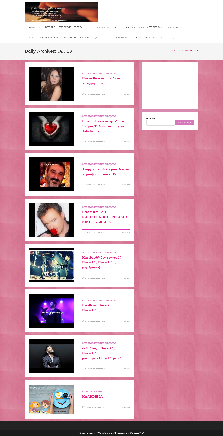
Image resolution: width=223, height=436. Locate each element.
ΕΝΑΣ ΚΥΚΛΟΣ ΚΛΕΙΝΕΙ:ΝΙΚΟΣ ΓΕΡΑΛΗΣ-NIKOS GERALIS (105, 217)
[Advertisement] (170, 86)
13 (196, 50)
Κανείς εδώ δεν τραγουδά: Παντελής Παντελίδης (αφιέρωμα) (102, 262)
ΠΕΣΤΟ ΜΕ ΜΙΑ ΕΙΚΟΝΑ (93, 391)
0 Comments (95, 94)
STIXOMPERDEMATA (99, 73)
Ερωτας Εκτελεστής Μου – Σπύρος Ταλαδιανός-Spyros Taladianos (103, 126)
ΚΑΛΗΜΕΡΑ (92, 396)
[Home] (170, 50)
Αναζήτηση (150, 117)
